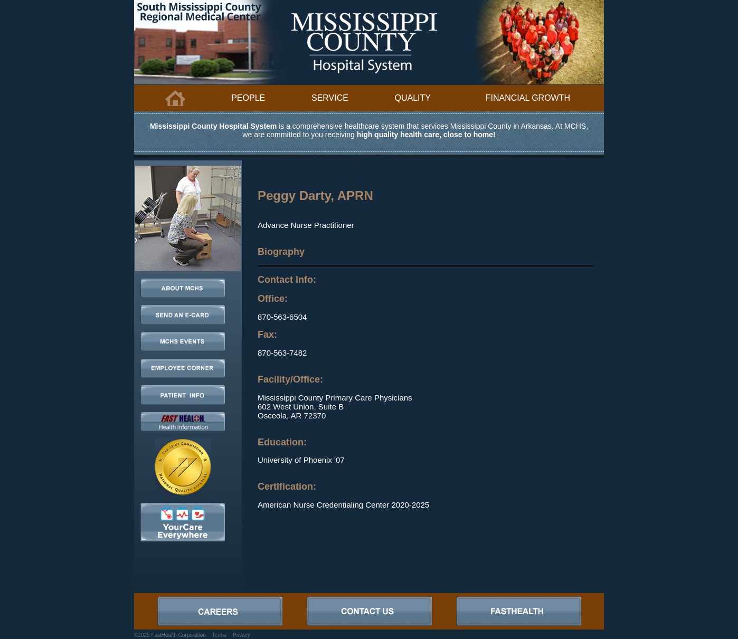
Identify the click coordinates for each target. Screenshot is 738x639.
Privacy (241, 635)
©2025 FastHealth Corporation (170, 635)
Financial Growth (528, 97)
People (248, 97)
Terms (219, 635)
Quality (413, 97)
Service (329, 97)
